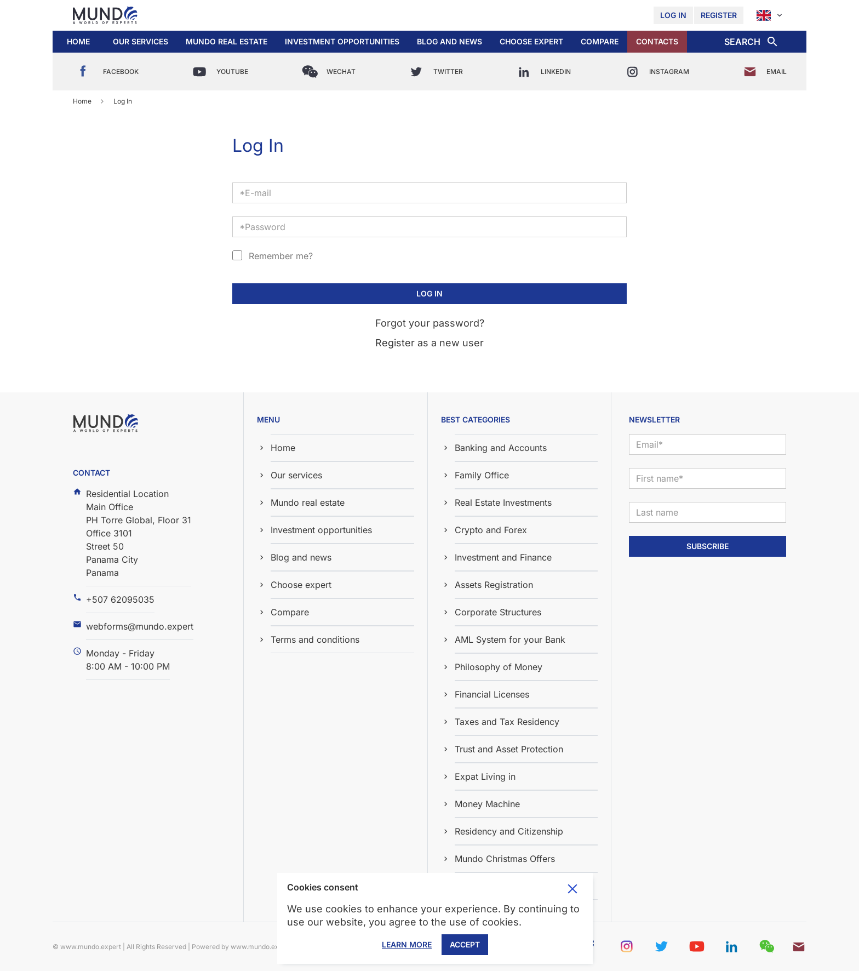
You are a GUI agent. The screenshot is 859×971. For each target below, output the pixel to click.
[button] (140, 41)
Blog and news (449, 41)
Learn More (407, 944)
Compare (600, 41)
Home (78, 41)
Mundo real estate (226, 41)
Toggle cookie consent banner (572, 889)
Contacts (657, 41)
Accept (465, 944)
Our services (140, 41)
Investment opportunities (342, 41)
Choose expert (531, 41)
